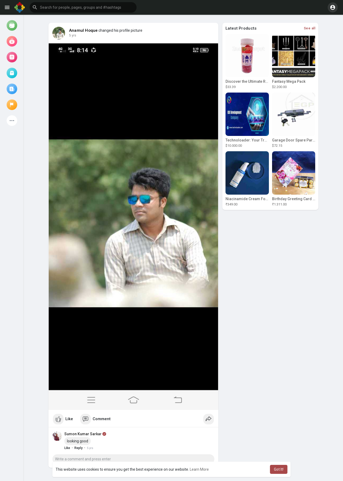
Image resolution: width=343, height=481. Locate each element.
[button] (83, 7)
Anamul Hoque (83, 30)
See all (309, 28)
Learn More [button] (199, 469)
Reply (78, 448)
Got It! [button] (278, 469)
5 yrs (72, 35)
